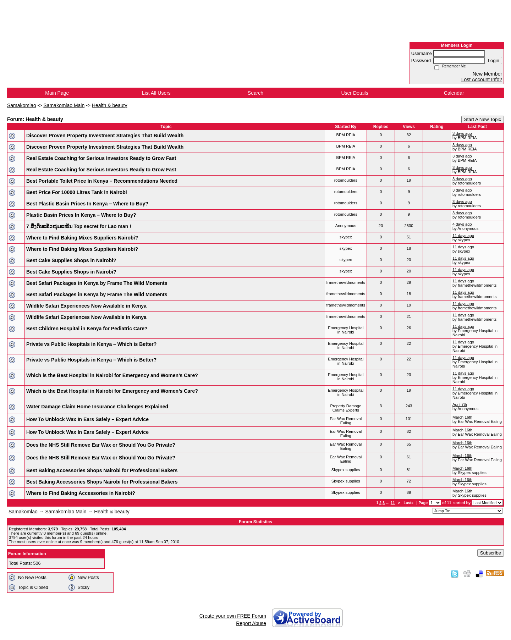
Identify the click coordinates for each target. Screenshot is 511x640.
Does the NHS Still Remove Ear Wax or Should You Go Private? (100, 445)
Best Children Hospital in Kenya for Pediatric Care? (87, 328)
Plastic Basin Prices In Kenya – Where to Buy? (81, 215)
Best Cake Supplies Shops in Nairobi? (71, 260)
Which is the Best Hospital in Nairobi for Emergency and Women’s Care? (112, 375)
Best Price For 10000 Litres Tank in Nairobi (76, 192)
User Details (354, 93)
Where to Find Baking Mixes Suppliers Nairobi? (82, 238)
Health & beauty (109, 105)
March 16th (462, 417)
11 (393, 503)
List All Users (156, 93)
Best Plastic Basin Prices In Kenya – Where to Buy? (87, 203)
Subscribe (490, 553)
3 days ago (462, 133)
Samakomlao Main (63, 105)
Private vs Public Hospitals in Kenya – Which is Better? (91, 344)
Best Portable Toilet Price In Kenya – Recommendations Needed (101, 181)
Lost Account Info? (481, 79)
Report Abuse (251, 623)
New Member (487, 74)
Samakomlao (21, 105)
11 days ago (463, 235)
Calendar (454, 93)
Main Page (57, 93)
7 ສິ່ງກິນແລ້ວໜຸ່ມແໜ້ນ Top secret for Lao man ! (78, 226)
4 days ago (462, 224)
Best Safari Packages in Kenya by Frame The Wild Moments (96, 283)
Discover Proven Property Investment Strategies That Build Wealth (104, 135)
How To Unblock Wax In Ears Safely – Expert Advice (87, 419)
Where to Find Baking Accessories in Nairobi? (80, 493)
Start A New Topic (482, 119)
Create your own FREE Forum (232, 616)
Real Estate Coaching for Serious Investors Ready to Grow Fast (101, 158)
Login (493, 60)
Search (255, 93)
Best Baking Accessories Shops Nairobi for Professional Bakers (102, 470)
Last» (408, 503)
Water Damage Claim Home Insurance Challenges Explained (97, 406)
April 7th (459, 404)
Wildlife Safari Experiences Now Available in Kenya (86, 306)
